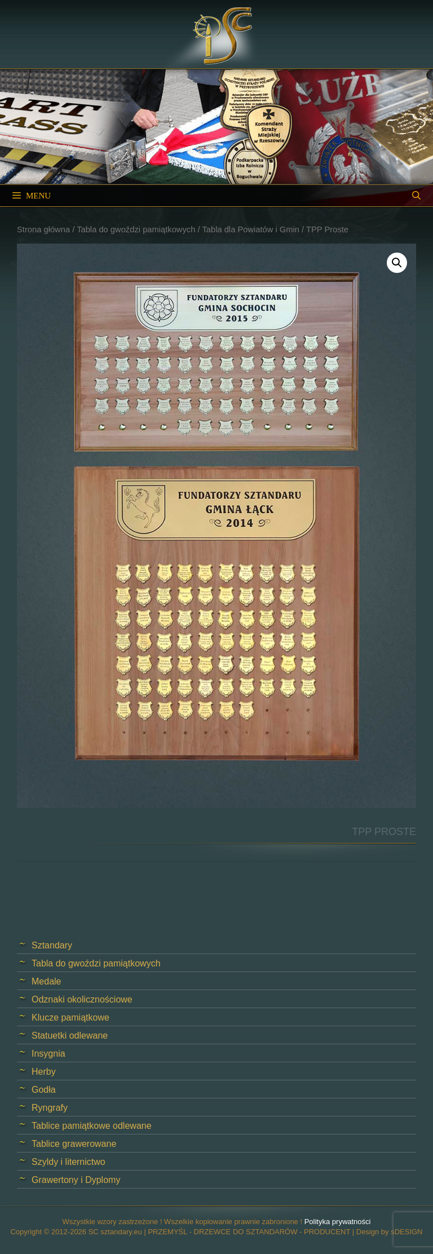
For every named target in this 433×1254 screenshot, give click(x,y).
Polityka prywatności (337, 1221)
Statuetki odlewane (70, 1035)
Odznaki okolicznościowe (82, 999)
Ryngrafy (50, 1107)
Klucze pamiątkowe (70, 1017)
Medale (46, 981)
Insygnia (48, 1053)
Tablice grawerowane (74, 1144)
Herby (44, 1071)
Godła (44, 1089)
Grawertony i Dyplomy (76, 1180)
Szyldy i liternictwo (68, 1162)
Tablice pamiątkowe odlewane (92, 1126)
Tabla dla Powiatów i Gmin (250, 229)
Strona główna (43, 229)
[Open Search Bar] (416, 195)
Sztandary (52, 945)
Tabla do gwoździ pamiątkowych (136, 229)
